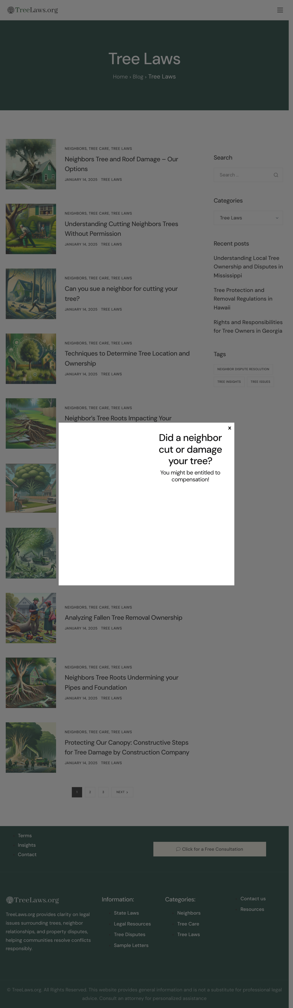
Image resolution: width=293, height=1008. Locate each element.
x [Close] (229, 427)
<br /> (190, 533)
